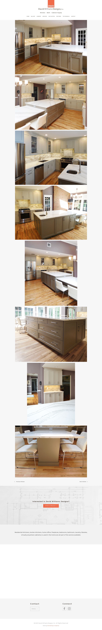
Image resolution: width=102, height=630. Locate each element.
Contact (73, 16)
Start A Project (51, 505)
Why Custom (52, 16)
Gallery (33, 16)
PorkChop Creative (53, 625)
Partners (58, 16)
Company (39, 16)
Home (28, 16)
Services (45, 16)
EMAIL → (35, 609)
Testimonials (66, 16)
